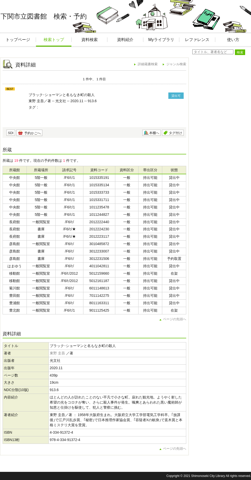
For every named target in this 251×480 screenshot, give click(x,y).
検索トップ (54, 39)
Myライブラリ (161, 39)
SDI (11, 133)
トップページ (18, 39)
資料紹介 (125, 39)
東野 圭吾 (57, 353)
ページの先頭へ (174, 319)
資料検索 (89, 39)
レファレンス (197, 39)
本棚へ (154, 133)
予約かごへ (32, 133)
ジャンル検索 (176, 64)
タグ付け (175, 133)
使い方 (233, 39)
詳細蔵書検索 (148, 64)
